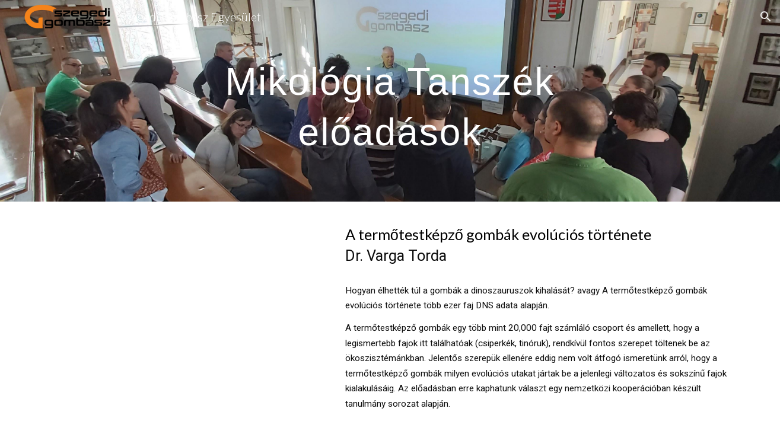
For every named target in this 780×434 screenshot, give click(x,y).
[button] (766, 16)
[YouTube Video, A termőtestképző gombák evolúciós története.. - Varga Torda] (185, 293)
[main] (390, 101)
